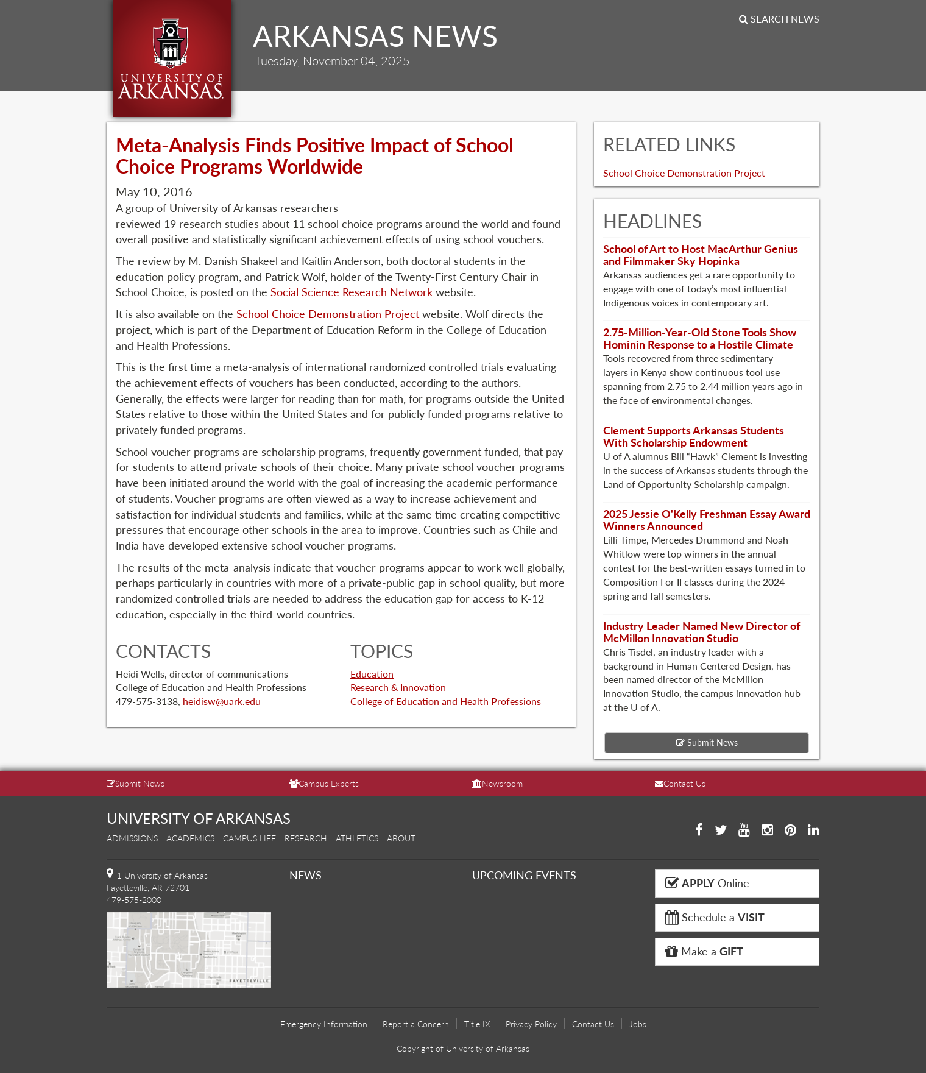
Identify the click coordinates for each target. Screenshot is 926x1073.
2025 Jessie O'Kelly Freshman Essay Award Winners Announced (706, 520)
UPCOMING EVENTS (524, 875)
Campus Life (249, 838)
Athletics (357, 838)
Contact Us (680, 783)
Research (306, 838)
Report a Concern (416, 1024)
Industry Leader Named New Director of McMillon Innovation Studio (701, 632)
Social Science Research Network (351, 292)
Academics (190, 838)
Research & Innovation (398, 687)
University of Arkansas (172, 58)
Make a (704, 951)
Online (707, 883)
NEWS (305, 875)
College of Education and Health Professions (445, 701)
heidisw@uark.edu (222, 701)
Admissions (132, 838)
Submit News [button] (707, 742)
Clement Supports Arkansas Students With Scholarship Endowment (693, 436)
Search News (779, 18)
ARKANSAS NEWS (375, 35)
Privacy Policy (531, 1024)
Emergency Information (323, 1024)
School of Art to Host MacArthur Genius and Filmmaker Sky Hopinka (700, 254)
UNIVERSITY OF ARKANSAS (199, 818)
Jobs (637, 1024)
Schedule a (715, 917)
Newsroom (497, 783)
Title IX (477, 1024)
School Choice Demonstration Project (327, 313)
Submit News (135, 783)
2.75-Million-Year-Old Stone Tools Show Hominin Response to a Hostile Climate (699, 338)
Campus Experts (324, 783)
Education (372, 673)
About (401, 838)
